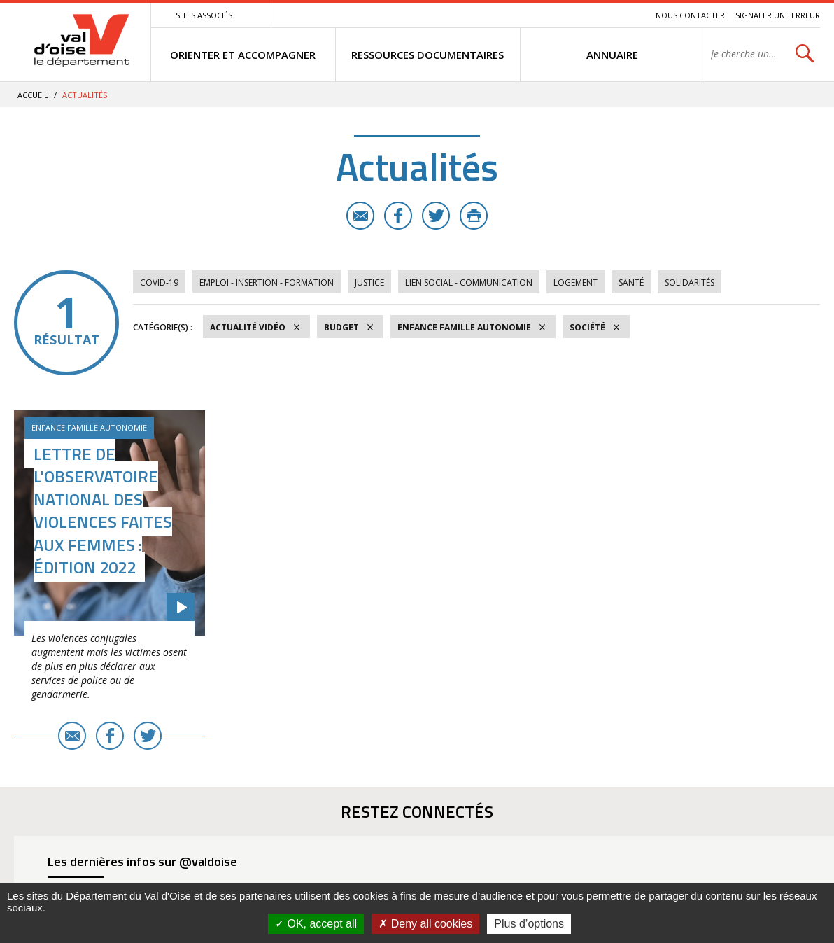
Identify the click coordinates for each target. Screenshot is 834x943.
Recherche (625, 15)
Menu (543, 15)
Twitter (436, 216)
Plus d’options (529, 924)
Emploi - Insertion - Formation (266, 282)
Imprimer (474, 216)
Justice (369, 282)
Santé (631, 282)
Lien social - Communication (468, 282)
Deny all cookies (425, 924)
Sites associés (204, 15)
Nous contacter (690, 15)
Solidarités (689, 282)
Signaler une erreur (777, 15)
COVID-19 (159, 282)
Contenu (579, 15)
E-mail (360, 216)
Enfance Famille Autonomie (464, 327)
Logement (575, 282)
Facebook (398, 216)
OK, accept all (316, 924)
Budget (341, 327)
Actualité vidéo (247, 327)
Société (587, 327)
